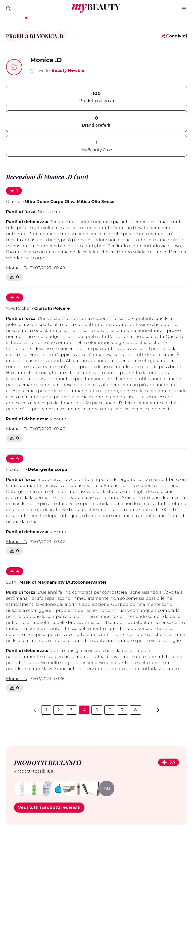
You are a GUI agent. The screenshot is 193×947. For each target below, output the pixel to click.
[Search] (8, 8)
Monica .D (16, 268)
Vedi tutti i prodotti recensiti (49, 807)
